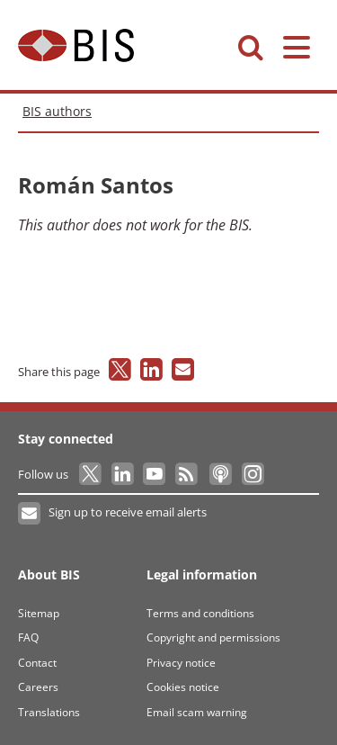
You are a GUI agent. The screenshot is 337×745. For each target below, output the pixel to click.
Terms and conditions (200, 613)
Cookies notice (182, 687)
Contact (37, 662)
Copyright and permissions (213, 637)
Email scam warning (196, 712)
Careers (38, 687)
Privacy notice (181, 662)
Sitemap (38, 613)
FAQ (28, 637)
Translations (49, 712)
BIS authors (57, 111)
